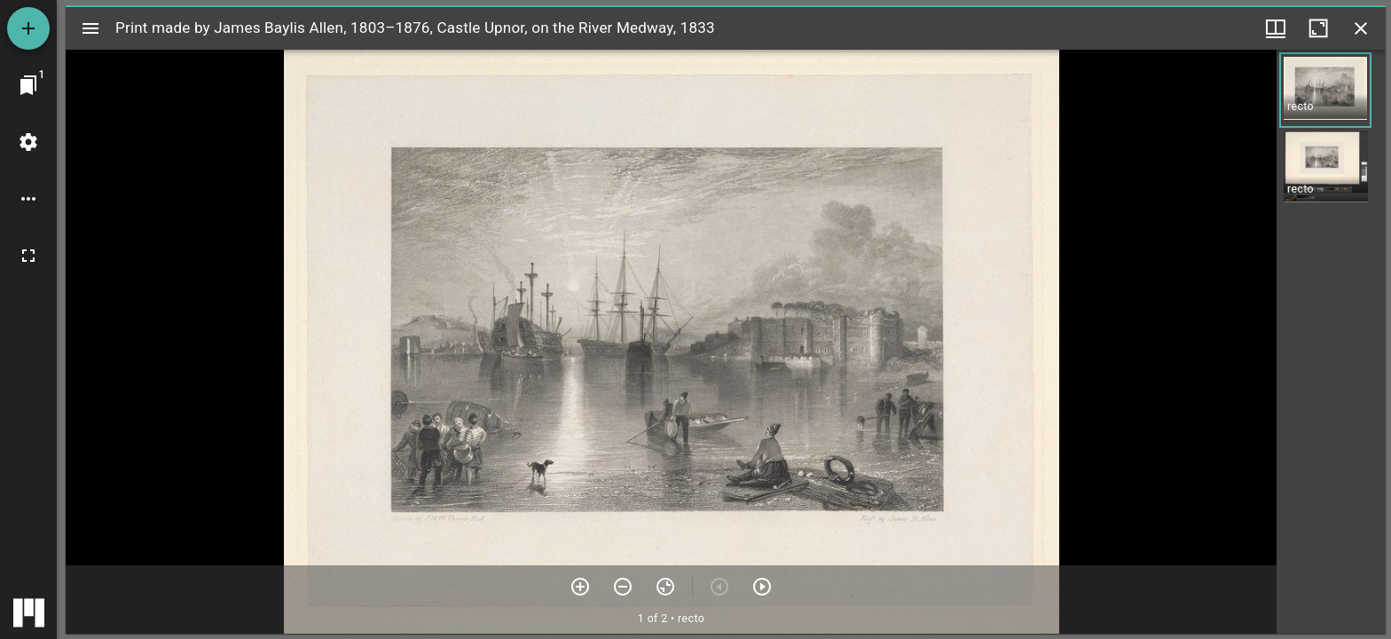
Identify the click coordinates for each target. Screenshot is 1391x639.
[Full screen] (28, 255)
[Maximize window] (1318, 28)
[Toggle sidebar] (90, 28)
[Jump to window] (28, 85)
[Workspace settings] (28, 142)
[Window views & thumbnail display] (1275, 28)
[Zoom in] (580, 586)
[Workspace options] (28, 199)
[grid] (1331, 342)
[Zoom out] (622, 586)
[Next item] (762, 586)
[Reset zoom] (665, 586)
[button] (1325, 90)
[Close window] (1361, 28)
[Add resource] (28, 28)
